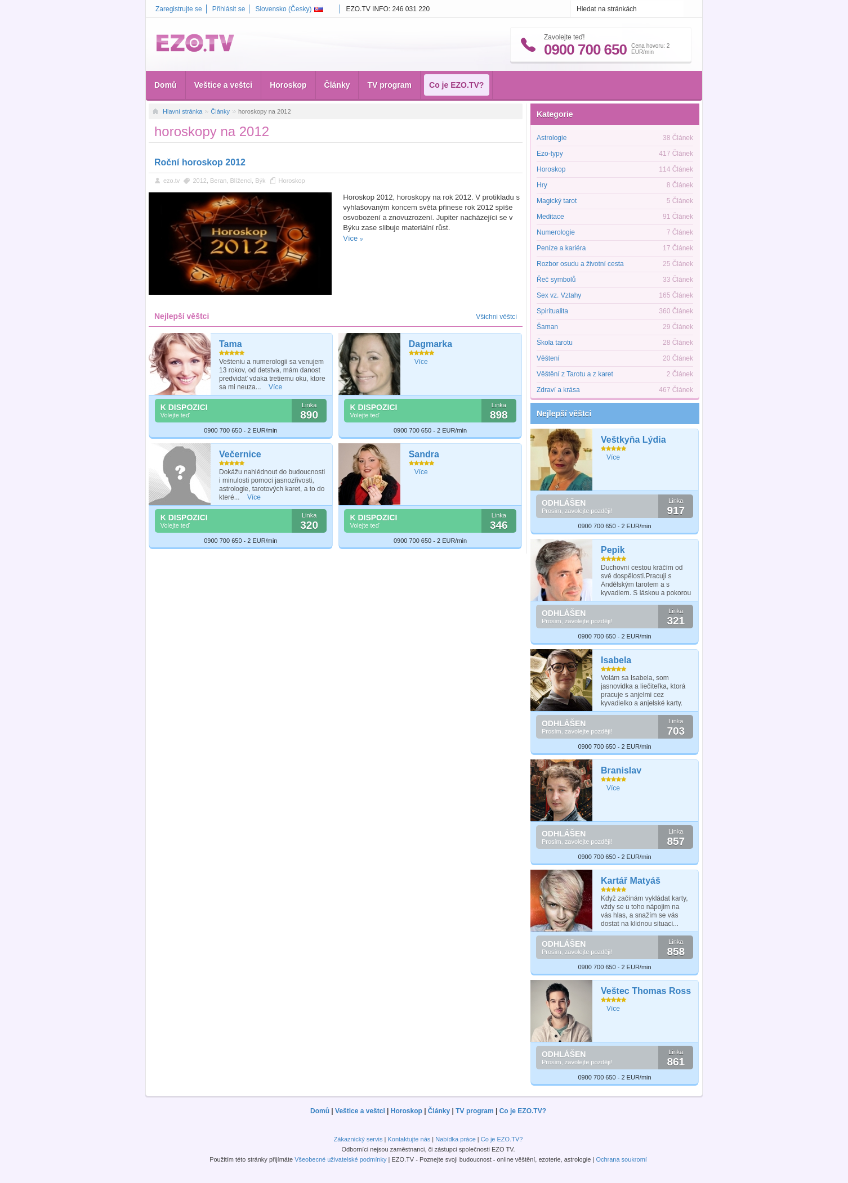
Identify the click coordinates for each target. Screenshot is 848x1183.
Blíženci (241, 180)
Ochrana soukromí (621, 1159)
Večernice (240, 454)
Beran (218, 180)
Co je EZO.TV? (456, 84)
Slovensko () (289, 9)
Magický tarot (557, 201)
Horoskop (288, 84)
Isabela (616, 660)
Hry (542, 185)
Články (337, 84)
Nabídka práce (455, 1139)
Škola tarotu (555, 343)
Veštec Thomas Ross (646, 991)
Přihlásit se (229, 9)
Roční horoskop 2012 (200, 162)
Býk (260, 180)
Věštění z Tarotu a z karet (575, 374)
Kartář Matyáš (630, 880)
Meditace (550, 217)
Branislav (621, 770)
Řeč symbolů (556, 280)
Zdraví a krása (558, 390)
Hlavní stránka (182, 111)
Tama (230, 344)
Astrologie (551, 138)
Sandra (424, 454)
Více (350, 238)
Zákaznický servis (358, 1139)
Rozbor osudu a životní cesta (580, 264)
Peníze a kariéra (561, 248)
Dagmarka (430, 344)
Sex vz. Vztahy (559, 295)
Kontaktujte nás (408, 1139)
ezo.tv (171, 180)
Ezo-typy (550, 154)
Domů (165, 84)
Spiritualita (552, 311)
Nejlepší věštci (564, 413)
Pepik (613, 550)
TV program (389, 84)
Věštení (548, 358)
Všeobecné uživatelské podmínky (340, 1159)
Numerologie (556, 232)
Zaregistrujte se (178, 9)
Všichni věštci (496, 317)
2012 (199, 180)
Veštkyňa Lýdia (633, 439)
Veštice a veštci (223, 84)
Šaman (547, 327)
